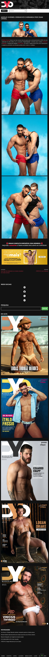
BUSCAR (45, 308)
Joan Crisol (20, 43)
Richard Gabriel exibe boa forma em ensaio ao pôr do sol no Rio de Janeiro (18, 634)
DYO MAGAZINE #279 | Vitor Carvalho (10, 639)
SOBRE (3, 656)
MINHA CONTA (28, 656)
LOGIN (35, 656)
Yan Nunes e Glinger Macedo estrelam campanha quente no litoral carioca (18, 632)
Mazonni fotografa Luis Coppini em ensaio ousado (12, 637)
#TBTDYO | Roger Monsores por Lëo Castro (11, 641)
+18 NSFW (20, 656)
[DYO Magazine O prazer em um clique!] (7, 4)
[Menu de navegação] (4, 11)
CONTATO (9, 656)
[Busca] (17, 10)
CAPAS (15, 656)
